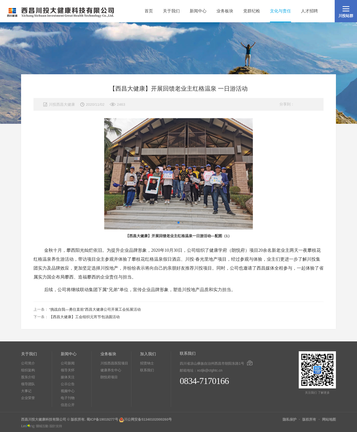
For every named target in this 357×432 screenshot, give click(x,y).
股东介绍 (28, 377)
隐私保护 (290, 419)
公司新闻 (68, 363)
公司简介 (28, 363)
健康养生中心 (110, 370)
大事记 (26, 391)
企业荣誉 (28, 398)
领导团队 (28, 384)
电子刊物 (68, 398)
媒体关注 (68, 377)
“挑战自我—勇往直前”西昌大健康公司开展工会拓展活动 (95, 309)
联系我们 (147, 370)
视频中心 (68, 391)
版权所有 (309, 419)
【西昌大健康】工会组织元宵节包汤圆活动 (84, 317)
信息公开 (68, 405)
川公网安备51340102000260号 (148, 419)
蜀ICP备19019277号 (102, 419)
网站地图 (329, 419)
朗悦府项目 (109, 377)
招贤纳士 (147, 363)
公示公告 (68, 384)
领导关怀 (68, 370)
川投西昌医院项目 (114, 363)
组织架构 (28, 370)
